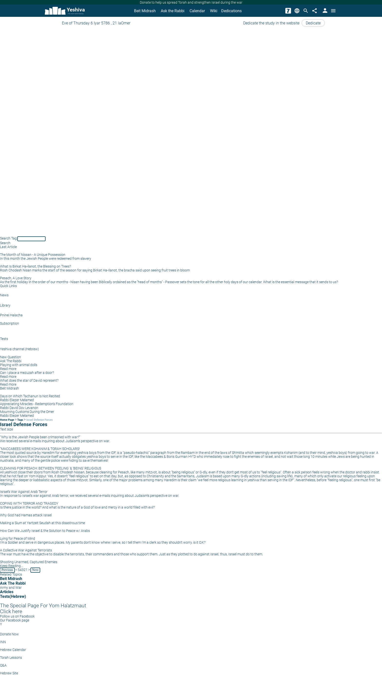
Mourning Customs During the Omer (27, 412)
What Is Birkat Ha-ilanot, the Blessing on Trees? (35, 266)
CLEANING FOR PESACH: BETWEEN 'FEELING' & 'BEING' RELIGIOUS (50, 468)
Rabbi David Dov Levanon (19, 408)
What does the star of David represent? (29, 380)
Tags (20, 419)
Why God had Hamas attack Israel (26, 515)
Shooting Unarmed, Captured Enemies (28, 562)
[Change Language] (297, 11)
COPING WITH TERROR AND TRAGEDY (29, 503)
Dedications (231, 11)
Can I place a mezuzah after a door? (27, 373)
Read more (8, 369)
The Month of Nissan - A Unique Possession (32, 255)
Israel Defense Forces (39, 419)
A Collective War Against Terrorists (26, 550)
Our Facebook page (14, 620)
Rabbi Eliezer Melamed (17, 400)
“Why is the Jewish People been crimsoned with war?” (40, 437)
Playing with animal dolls (18, 365)
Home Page (7, 419)
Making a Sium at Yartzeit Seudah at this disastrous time (42, 523)
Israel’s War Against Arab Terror (24, 492)
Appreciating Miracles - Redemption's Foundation (36, 404)
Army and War (11, 587)
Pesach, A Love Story (15, 278)
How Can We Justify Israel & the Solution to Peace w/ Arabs (45, 531)
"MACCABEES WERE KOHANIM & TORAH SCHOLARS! (40, 449)
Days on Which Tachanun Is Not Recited (30, 396)
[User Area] (324, 10)
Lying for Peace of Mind (17, 538)
